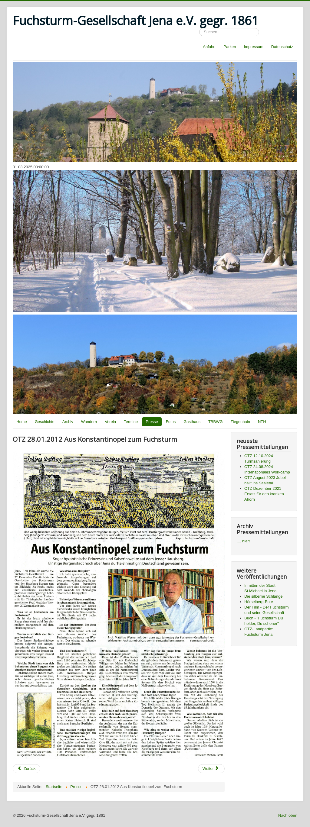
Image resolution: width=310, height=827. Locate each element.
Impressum (253, 46)
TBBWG (215, 421)
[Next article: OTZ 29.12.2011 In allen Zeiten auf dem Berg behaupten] (211, 768)
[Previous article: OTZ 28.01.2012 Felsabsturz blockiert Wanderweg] (26, 768)
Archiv (67, 421)
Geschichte (44, 421)
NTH (262, 421)
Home (21, 421)
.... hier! (243, 541)
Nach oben (287, 815)
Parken (229, 46)
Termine (131, 421)
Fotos (171, 421)
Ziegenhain (240, 421)
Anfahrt (209, 46)
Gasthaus (191, 421)
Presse (152, 421)
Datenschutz (282, 46)
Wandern (89, 421)
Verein (110, 421)
